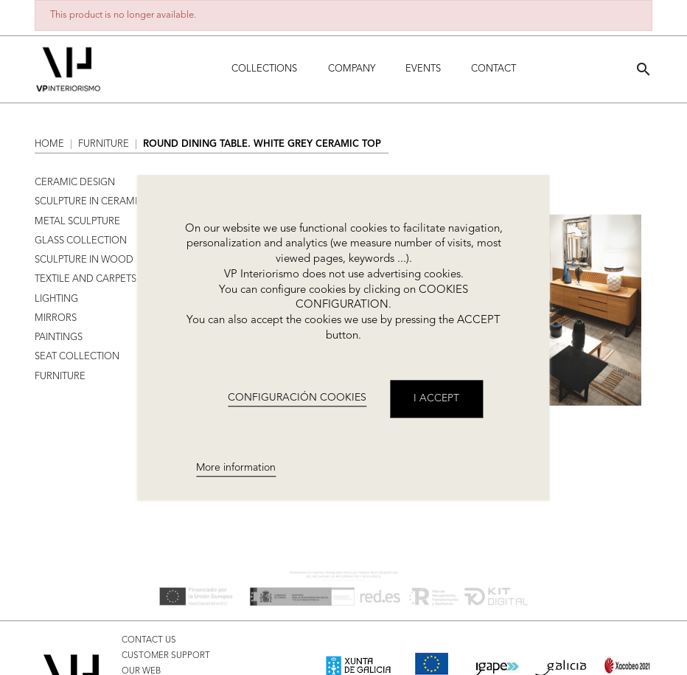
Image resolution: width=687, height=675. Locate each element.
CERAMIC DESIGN (75, 182)
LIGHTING (56, 299)
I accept (436, 398)
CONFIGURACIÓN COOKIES (297, 398)
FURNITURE (60, 376)
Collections (264, 69)
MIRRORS (56, 318)
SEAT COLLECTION (77, 356)
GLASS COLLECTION (81, 241)
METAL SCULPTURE (77, 221)
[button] (643, 69)
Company (351, 69)
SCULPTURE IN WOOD (84, 260)
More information (236, 468)
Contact (493, 69)
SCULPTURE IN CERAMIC (89, 202)
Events (423, 69)
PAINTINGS (59, 337)
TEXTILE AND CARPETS (85, 279)
